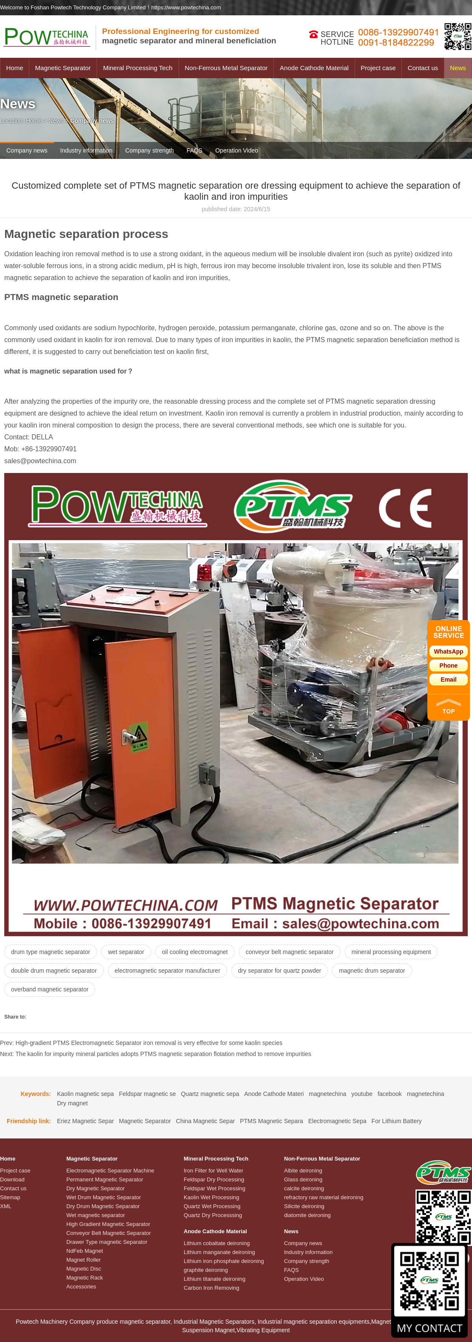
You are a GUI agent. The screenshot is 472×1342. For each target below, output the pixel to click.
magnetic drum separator (372, 970)
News (458, 67)
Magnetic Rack (84, 1277)
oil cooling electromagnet (195, 951)
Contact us (423, 67)
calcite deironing (304, 1188)
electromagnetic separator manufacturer (167, 970)
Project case (378, 67)
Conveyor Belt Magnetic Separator (108, 1233)
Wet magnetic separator (95, 1215)
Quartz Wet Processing (212, 1206)
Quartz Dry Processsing (213, 1215)
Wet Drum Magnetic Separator (103, 1197)
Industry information (86, 150)
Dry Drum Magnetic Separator (103, 1206)
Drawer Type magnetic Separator (107, 1242)
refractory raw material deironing (323, 1197)
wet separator (126, 951)
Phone (449, 665)
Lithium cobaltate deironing (217, 1243)
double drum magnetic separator (54, 970)
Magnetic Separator (63, 67)
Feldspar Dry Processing (214, 1179)
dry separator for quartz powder (279, 970)
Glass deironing (303, 1179)
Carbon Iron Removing (211, 1288)
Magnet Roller (83, 1260)
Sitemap (10, 1197)
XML (5, 1206)
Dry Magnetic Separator (95, 1188)
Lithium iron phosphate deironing (224, 1261)
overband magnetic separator (49, 989)
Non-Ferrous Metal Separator (226, 67)
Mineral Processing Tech (137, 67)
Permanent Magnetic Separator (104, 1179)
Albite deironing (303, 1170)
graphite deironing (206, 1270)
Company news (27, 150)
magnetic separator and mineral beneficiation (189, 36)
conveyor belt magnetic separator (290, 951)
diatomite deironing (307, 1215)
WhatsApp (448, 651)
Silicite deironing (304, 1206)
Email (448, 679)
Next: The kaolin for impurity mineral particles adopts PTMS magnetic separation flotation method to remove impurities (155, 1053)
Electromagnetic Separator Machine (110, 1170)
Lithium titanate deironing (214, 1279)
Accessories (81, 1286)
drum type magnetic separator (50, 951)
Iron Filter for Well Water (213, 1170)
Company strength (149, 150)
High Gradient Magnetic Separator (108, 1224)
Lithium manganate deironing (219, 1252)
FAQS (194, 150)
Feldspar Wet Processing (214, 1188)
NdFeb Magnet (84, 1251)
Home (14, 67)
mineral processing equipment (391, 951)
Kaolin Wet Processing (211, 1197)
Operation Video (236, 150)
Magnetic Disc (83, 1269)
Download (12, 1179)
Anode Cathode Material (314, 67)
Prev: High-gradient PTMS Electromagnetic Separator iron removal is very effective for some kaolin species (141, 1042)
